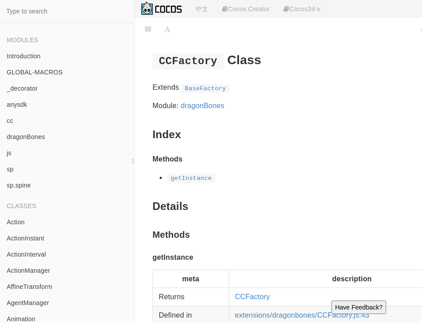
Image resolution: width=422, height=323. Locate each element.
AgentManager (28, 302)
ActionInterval (26, 254)
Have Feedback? (359, 307)
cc (10, 120)
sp (10, 169)
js (9, 153)
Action (16, 222)
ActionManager (28, 270)
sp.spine (19, 185)
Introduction (24, 56)
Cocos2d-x (301, 9)
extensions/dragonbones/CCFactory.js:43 (302, 315)
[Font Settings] (167, 29)
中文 (202, 9)
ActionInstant (25, 238)
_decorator (22, 88)
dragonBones (26, 136)
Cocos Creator (246, 9)
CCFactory (252, 297)
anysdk (17, 104)
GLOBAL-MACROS (35, 72)
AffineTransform (29, 286)
